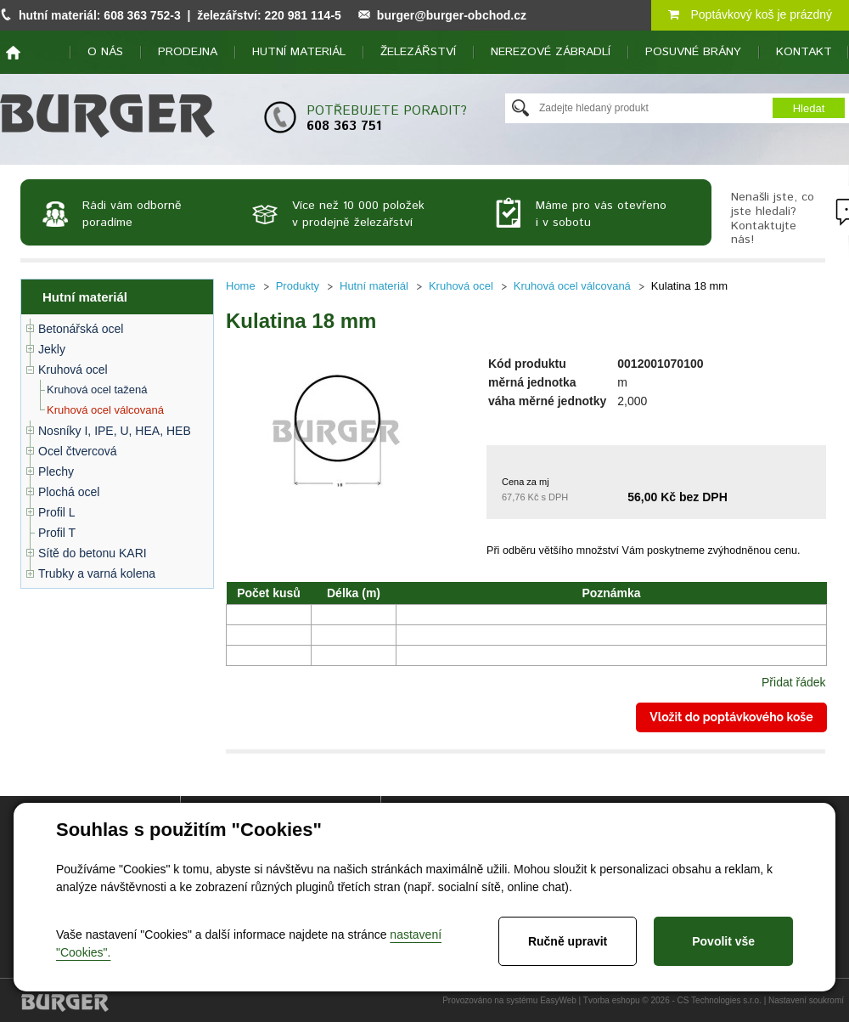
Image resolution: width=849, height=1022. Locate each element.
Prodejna (187, 51)
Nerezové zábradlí (550, 51)
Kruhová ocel (73, 369)
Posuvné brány (693, 51)
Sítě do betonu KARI (92, 553)
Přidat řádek (793, 682)
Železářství (418, 51)
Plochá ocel (68, 492)
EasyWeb (558, 1000)
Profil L (57, 512)
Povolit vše (723, 941)
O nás (105, 51)
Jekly (51, 349)
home (13, 52)
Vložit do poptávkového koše (730, 717)
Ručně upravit (567, 941)
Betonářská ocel (80, 329)
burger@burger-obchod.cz (451, 15)
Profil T (57, 532)
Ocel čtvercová (77, 451)
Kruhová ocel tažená (97, 389)
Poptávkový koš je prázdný (750, 14)
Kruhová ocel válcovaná (105, 410)
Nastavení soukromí (806, 1000)
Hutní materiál (299, 51)
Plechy (56, 471)
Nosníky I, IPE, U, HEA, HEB (114, 431)
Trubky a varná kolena (96, 573)
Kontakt (804, 51)
